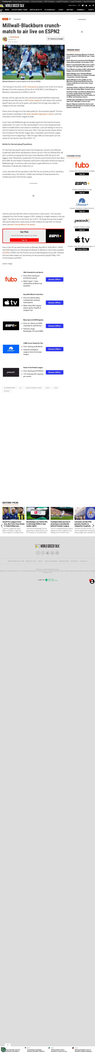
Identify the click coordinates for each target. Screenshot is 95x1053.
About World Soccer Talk (16, 672)
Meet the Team (31, 672)
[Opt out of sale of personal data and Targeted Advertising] (3, 1049)
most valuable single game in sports (40, 114)
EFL (21, 388)
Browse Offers (54, 279)
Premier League (34, 100)
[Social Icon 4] (57, 664)
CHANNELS (81, 10)
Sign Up (82, 174)
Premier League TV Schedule (21, 1)
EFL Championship (31, 86)
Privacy (40, 672)
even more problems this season (22, 224)
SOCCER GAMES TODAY (19, 10)
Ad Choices (74, 672)
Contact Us (83, 672)
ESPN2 (56, 388)
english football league (33, 388)
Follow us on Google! (56, 39)
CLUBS (61, 10)
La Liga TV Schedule (75, 1)
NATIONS (71, 10)
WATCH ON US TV (36, 10)
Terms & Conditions (51, 672)
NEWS (7, 10)
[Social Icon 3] (52, 664)
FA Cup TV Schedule (36, 1)
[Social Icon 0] (38, 664)
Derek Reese (14, 37)
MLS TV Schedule (49, 1)
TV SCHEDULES (50, 10)
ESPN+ (7, 252)
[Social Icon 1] (43, 664)
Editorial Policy (64, 672)
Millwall (7, 391)
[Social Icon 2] (47, 664)
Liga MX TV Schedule (62, 1)
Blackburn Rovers (9, 388)
